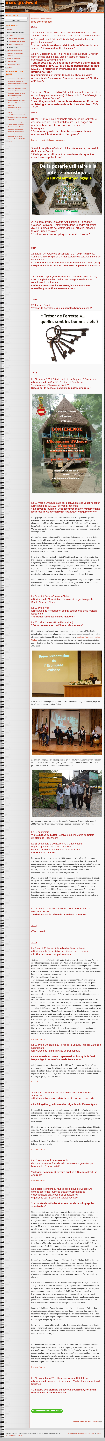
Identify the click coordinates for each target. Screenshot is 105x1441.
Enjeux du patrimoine (13, 58)
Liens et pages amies (13, 64)
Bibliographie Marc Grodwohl (17, 41)
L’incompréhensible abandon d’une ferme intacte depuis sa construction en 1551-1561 (16, 127)
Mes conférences (13, 47)
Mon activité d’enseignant (16, 44)
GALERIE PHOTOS (79, 1433)
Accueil (33, 18)
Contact (9, 67)
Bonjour (11, 35)
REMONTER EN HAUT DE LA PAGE (86, 1421)
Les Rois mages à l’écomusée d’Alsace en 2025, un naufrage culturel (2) (16, 103)
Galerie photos (11, 61)
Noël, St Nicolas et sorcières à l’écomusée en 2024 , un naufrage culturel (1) (17, 117)
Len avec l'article (36, 1082)
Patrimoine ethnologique (15, 50)
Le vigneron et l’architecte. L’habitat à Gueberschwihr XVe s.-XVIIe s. (17, 139)
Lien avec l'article (38, 1181)
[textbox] (16, 18)
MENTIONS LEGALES (15, 1435)
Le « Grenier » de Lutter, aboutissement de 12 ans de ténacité (16, 110)
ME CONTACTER (90, 1433)
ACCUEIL (70, 1433)
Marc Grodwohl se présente (44, 18)
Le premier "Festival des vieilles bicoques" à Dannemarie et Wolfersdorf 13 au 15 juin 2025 (17, 91)
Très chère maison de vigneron (16, 122)
